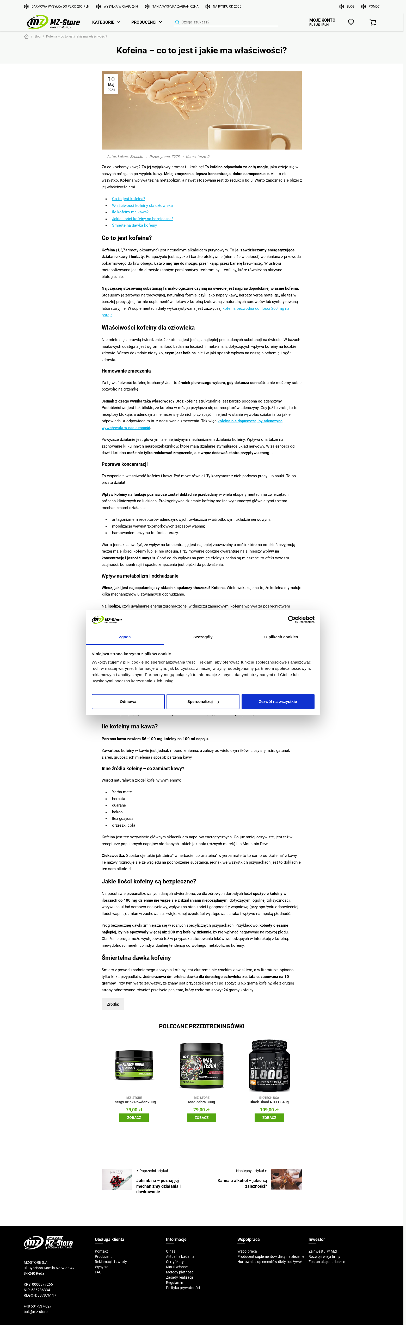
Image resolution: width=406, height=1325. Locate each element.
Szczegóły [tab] (202, 637)
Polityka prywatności (183, 1288)
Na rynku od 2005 (227, 6)
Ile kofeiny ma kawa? (130, 212)
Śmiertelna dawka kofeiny (134, 225)
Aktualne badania (180, 1256)
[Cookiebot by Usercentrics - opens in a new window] (292, 619)
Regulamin (174, 1282)
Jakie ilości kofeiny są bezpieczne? (142, 219)
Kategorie (103, 22)
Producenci (144, 22)
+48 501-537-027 (38, 1306)
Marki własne (177, 1267)
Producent (103, 1256)
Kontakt (101, 1251)
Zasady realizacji (179, 1277)
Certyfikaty (175, 1262)
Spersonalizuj (203, 701)
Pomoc (374, 6)
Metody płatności (180, 1272)
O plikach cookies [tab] (281, 637)
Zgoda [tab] (125, 637)
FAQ (98, 1272)
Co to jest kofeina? (128, 199)
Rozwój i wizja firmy (324, 1256)
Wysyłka (101, 1267)
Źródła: (113, 1004)
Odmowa (128, 701)
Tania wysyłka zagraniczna (175, 6)
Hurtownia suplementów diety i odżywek (270, 1262)
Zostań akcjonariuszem (327, 1262)
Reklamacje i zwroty (111, 1262)
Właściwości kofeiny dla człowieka (142, 205)
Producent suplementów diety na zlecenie (270, 1256)
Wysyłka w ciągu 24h (121, 6)
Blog (350, 6)
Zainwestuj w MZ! (323, 1251)
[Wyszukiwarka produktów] (226, 22)
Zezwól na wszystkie (278, 701)
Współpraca (247, 1251)
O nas (170, 1251)
